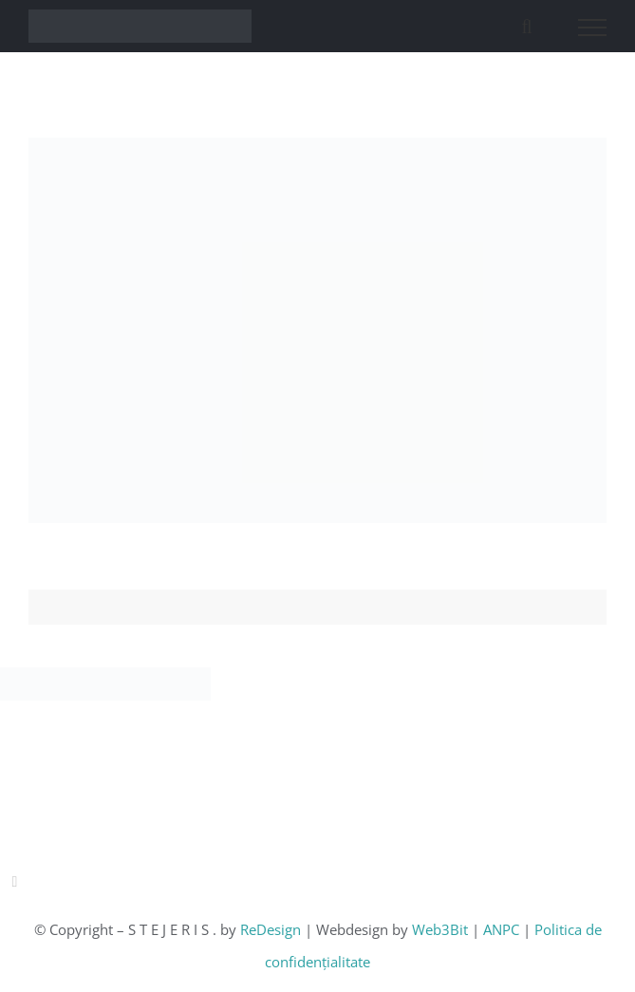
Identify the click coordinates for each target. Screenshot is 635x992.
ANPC (503, 929)
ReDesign (272, 929)
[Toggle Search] (526, 26)
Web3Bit (442, 929)
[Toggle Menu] (592, 27)
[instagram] (14, 881)
